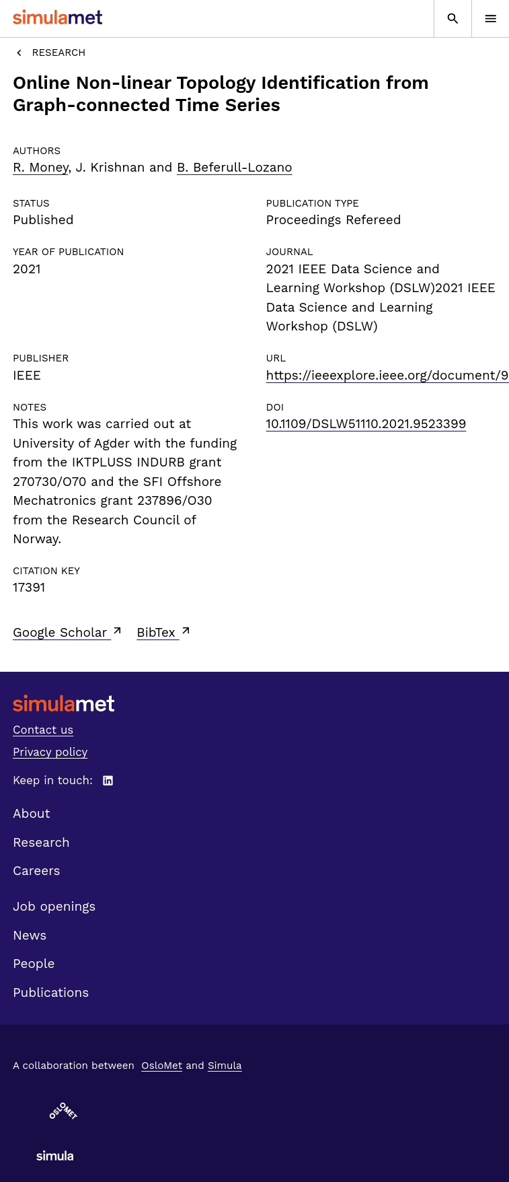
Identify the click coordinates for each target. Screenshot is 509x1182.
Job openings (54, 906)
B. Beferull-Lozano (234, 167)
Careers (37, 870)
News (29, 935)
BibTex (164, 632)
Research (49, 52)
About (31, 813)
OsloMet (161, 1065)
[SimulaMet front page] (254, 703)
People (33, 963)
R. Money (40, 167)
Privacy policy (50, 752)
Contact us (43, 729)
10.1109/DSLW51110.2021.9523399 (366, 423)
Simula (225, 1065)
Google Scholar (68, 632)
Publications (51, 992)
